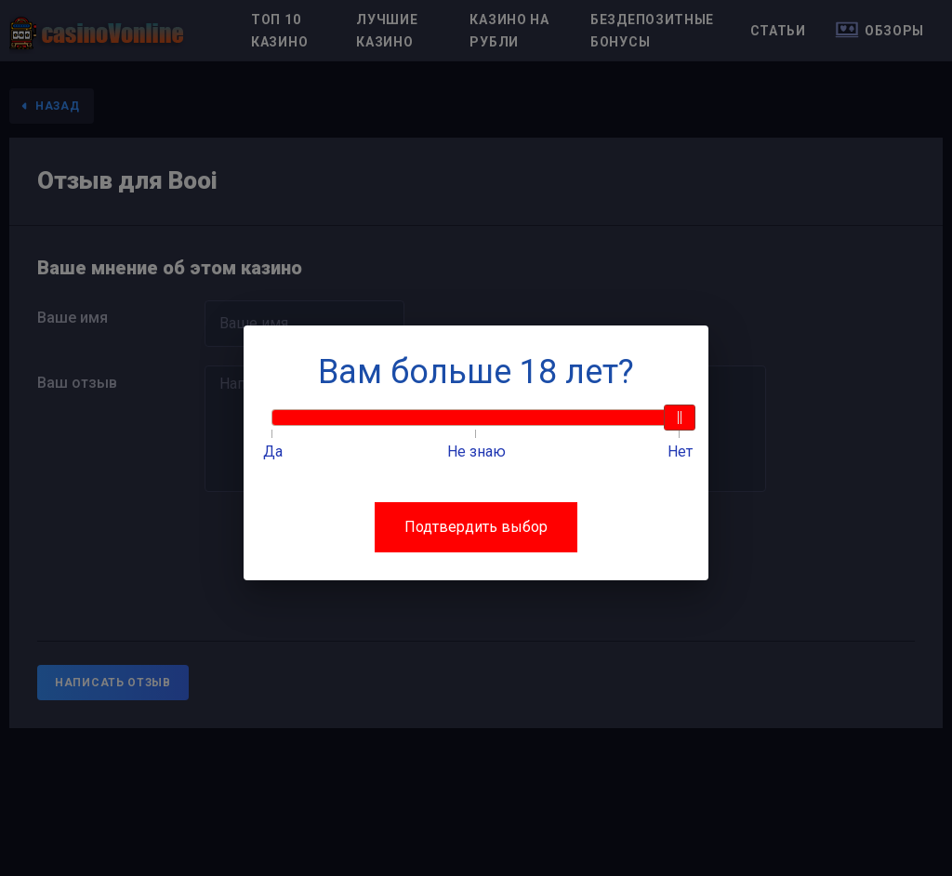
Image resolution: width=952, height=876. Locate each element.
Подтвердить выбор (476, 527)
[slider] (679, 418)
